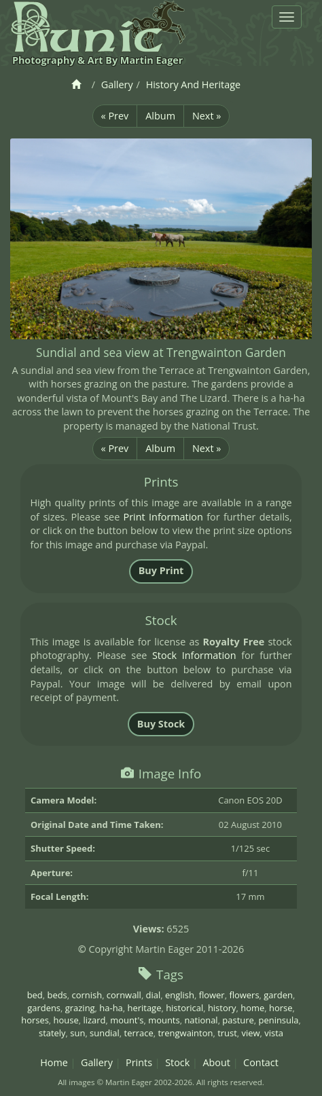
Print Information (163, 516)
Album (160, 115)
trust (227, 1033)
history (222, 1008)
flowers (244, 995)
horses (35, 1020)
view (251, 1033)
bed (35, 995)
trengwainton (185, 1033)
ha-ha (110, 1008)
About (216, 1062)
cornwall (124, 995)
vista (273, 1033)
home (252, 1008)
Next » (206, 115)
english (179, 995)
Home (54, 1062)
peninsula (279, 1020)
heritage (145, 1008)
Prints (139, 1062)
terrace (139, 1033)
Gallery (117, 84)
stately (52, 1033)
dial (153, 995)
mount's (126, 1020)
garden (278, 995)
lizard (94, 1020)
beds (57, 995)
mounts (163, 1020)
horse (280, 1008)
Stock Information (194, 655)
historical (184, 1008)
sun (77, 1033)
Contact (261, 1062)
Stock (177, 1062)
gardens (43, 1008)
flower (212, 995)
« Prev (115, 115)
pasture (237, 1020)
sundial (105, 1033)
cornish (87, 995)
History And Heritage (193, 84)
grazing (80, 1008)
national (200, 1020)
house (66, 1020)
